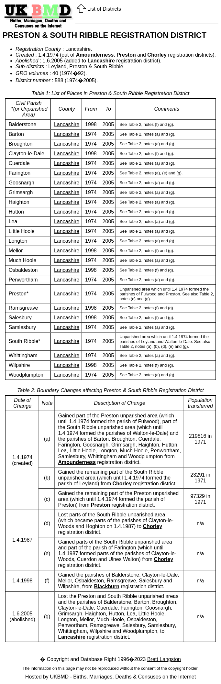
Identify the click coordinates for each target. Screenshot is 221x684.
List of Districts (104, 9)
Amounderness (95, 55)
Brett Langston (164, 659)
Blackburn (106, 586)
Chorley (157, 55)
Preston (126, 55)
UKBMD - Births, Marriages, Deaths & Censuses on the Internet (123, 676)
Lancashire (101, 60)
